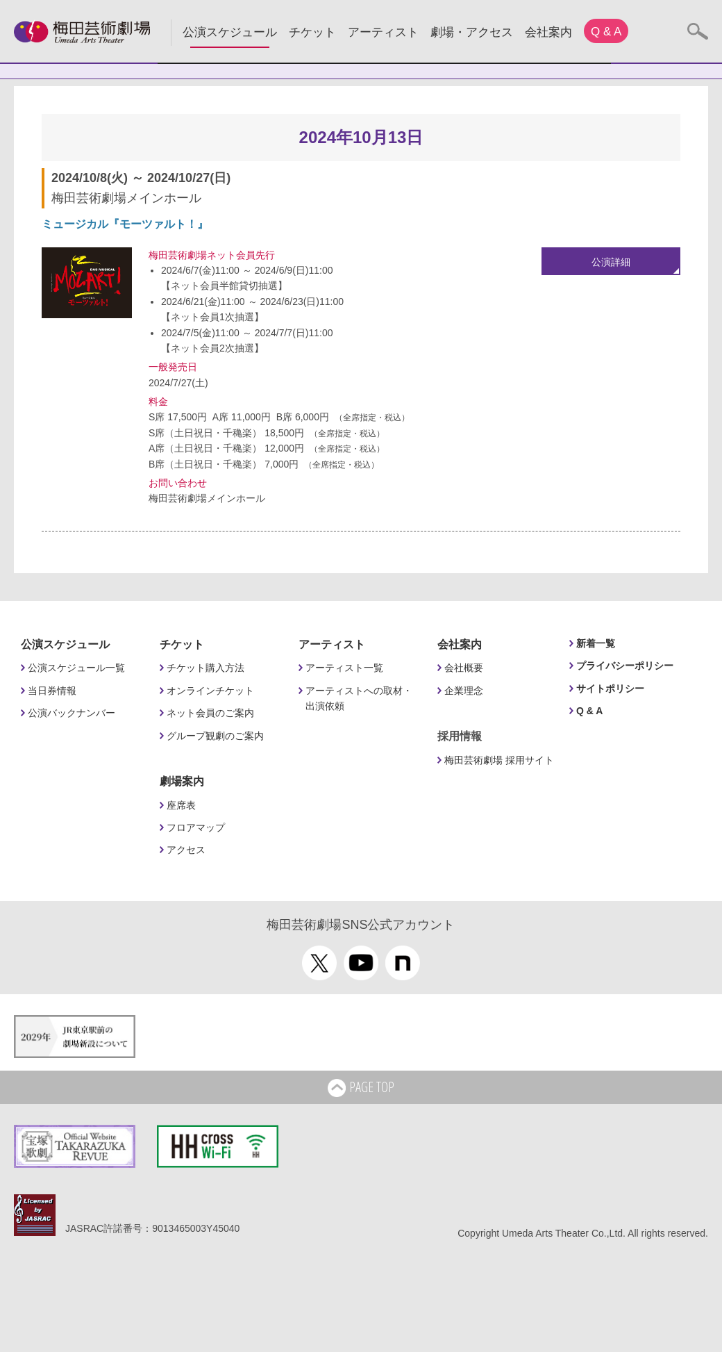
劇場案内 (182, 781)
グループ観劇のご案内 (215, 735)
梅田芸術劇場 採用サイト (499, 760)
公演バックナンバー (71, 712)
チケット (312, 32)
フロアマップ (196, 827)
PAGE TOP (361, 1088)
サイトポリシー (610, 688)
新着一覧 (595, 643)
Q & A (606, 31)
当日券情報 (52, 690)
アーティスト (383, 32)
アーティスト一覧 (344, 667)
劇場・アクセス (471, 32)
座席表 (181, 805)
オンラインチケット (210, 690)
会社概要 (463, 667)
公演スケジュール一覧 (76, 667)
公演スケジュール (230, 32)
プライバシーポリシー (624, 665)
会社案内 (548, 32)
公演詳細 (610, 261)
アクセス (186, 849)
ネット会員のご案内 (210, 712)
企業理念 (463, 690)
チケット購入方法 (205, 667)
